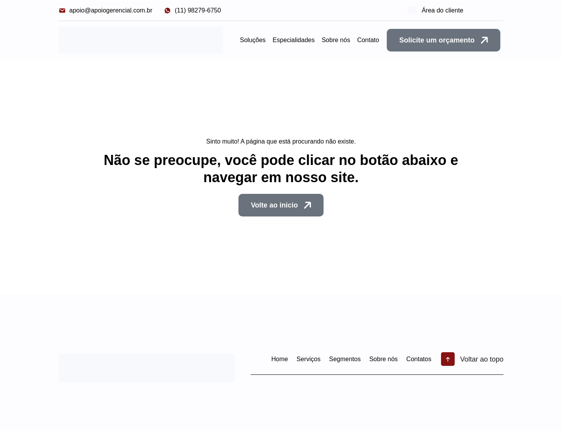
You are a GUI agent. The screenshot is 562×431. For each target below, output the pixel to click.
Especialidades (294, 40)
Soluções (253, 40)
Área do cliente (446, 10)
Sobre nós (336, 40)
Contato (368, 40)
